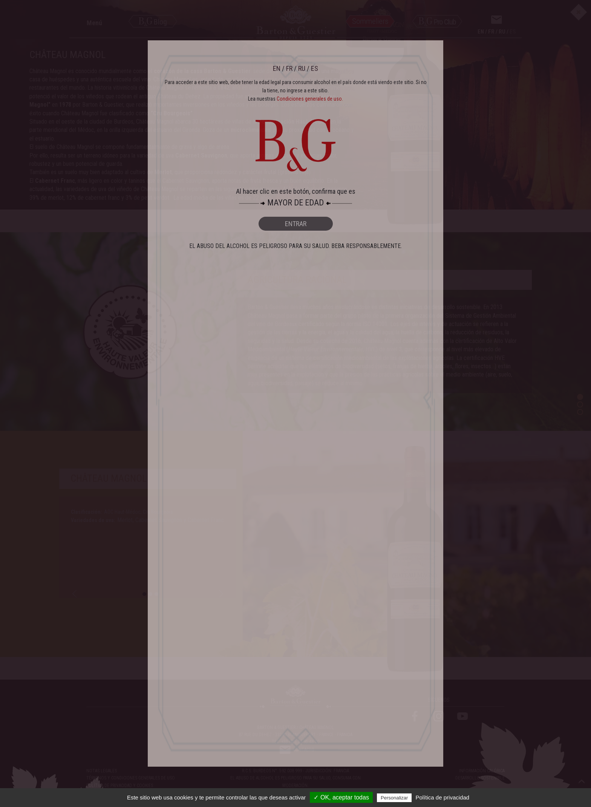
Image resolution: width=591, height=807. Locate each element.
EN (276, 68)
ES (314, 68)
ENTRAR (295, 224)
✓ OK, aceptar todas (341, 797)
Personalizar (394, 798)
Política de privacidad (443, 797)
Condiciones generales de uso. (310, 99)
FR (289, 68)
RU (301, 68)
